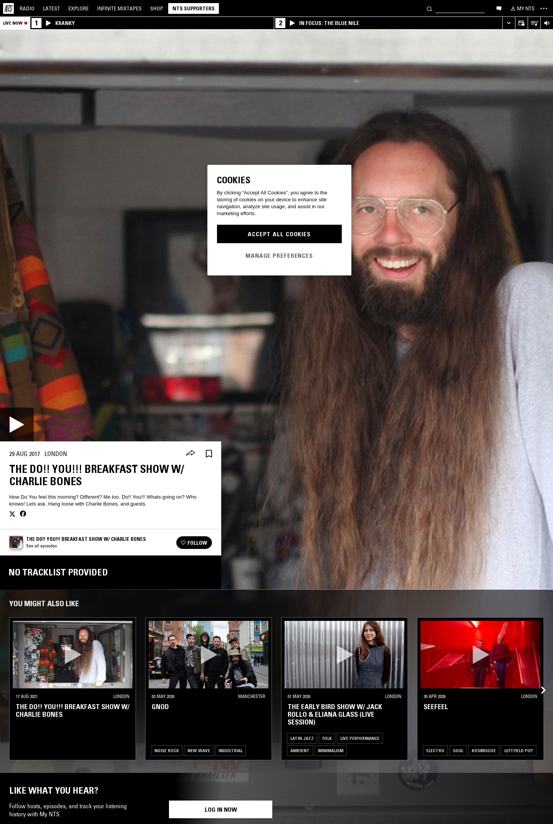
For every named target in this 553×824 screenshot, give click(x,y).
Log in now (221, 809)
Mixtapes (119, 8)
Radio (27, 8)
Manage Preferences (279, 255)
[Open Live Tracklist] (534, 23)
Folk (327, 738)
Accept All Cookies (279, 234)
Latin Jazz (302, 738)
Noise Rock (166, 750)
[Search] (429, 8)
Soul (458, 750)
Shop (156, 8)
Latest (51, 8)
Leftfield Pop (518, 750)
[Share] (190, 453)
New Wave (198, 750)
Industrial (230, 750)
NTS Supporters (193, 8)
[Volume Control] (546, 23)
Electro (435, 750)
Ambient (300, 750)
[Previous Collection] (538, 681)
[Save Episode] (209, 453)
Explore (78, 8)
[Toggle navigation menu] (544, 8)
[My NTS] (522, 8)
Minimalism (330, 750)
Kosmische (484, 750)
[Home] (8, 8)
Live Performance (359, 738)
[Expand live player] (508, 23)
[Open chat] (499, 8)
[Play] (17, 424)
